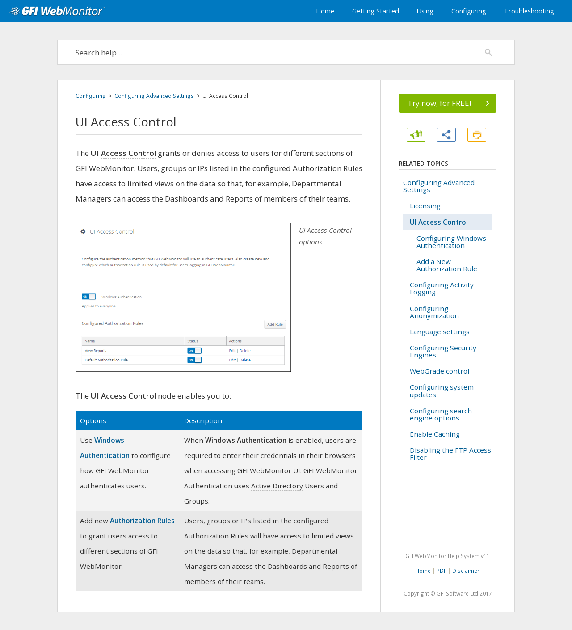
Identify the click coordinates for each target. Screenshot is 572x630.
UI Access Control (439, 222)
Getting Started (375, 11)
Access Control (128, 153)
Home (325, 11)
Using (425, 11)
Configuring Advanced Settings (154, 95)
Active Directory (277, 485)
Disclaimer (465, 570)
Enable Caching (435, 433)
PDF (441, 570)
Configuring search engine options (441, 414)
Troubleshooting (529, 11)
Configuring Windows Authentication (451, 242)
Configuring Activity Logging (442, 288)
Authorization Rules (142, 520)
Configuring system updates (442, 390)
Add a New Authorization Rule (446, 265)
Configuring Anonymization (434, 312)
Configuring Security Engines (443, 351)
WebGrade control (439, 370)
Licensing (425, 205)
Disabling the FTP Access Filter (450, 453)
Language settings (440, 331)
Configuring (468, 11)
